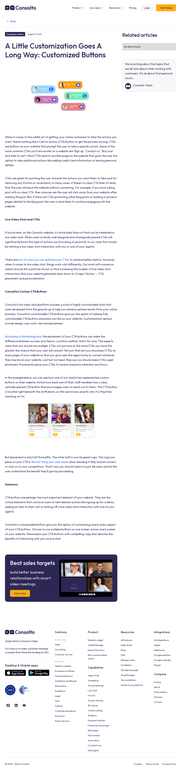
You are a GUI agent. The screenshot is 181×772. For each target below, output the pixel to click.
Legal (57, 696)
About (157, 687)
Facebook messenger (98, 725)
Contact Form (95, 745)
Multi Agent (93, 750)
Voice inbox (93, 740)
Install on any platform (132, 685)
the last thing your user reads (49, 462)
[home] (20, 7)
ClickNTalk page (95, 645)
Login (147, 7)
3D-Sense (93, 705)
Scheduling (93, 680)
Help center (126, 645)
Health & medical (63, 666)
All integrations (161, 640)
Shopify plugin (128, 675)
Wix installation (128, 680)
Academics (60, 691)
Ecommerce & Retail (64, 671)
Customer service (63, 654)
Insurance (60, 716)
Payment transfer (96, 720)
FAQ (123, 655)
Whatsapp (93, 730)
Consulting (60, 649)
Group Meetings (96, 685)
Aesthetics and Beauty (66, 681)
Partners (158, 697)
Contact (158, 702)
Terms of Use (152, 764)
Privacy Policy (169, 764)
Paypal (157, 665)
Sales (57, 644)
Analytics (92, 715)
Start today (166, 7)
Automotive (60, 686)
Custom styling (95, 710)
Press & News (160, 692)
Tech (57, 701)
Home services (62, 721)
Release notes (128, 660)
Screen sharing (95, 700)
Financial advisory (64, 676)
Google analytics (162, 655)
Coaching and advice (65, 711)
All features (126, 640)
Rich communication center (97, 657)
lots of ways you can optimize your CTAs (43, 259)
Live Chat (92, 690)
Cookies (138, 764)
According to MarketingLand (23, 336)
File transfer (94, 735)
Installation (126, 665)
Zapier (157, 645)
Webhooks (159, 650)
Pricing (157, 682)
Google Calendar (162, 660)
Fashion (59, 706)
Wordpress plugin (129, 670)
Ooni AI (91, 695)
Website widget (95, 640)
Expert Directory (96, 650)
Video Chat (93, 675)
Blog (123, 650)
